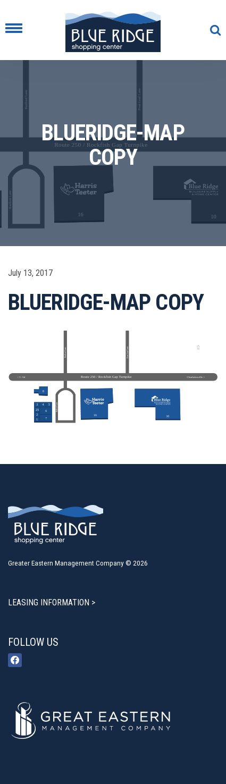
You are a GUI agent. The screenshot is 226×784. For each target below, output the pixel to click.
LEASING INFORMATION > (51, 602)
